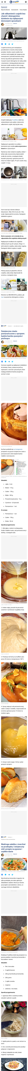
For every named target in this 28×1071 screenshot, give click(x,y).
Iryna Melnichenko (9, 23)
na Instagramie (17, 449)
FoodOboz (15, 120)
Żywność (15, 23)
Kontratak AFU (14, 9)
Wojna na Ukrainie (5, 9)
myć (2, 297)
